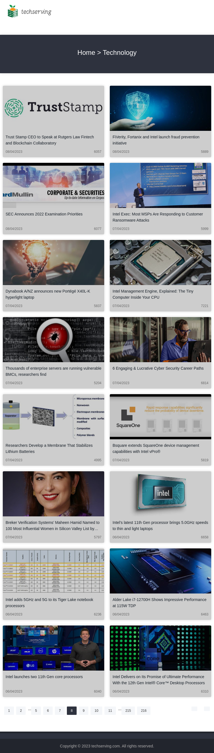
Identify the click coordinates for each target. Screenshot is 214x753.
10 (98, 710)
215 (130, 710)
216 (145, 710)
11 (112, 710)
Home (86, 52)
